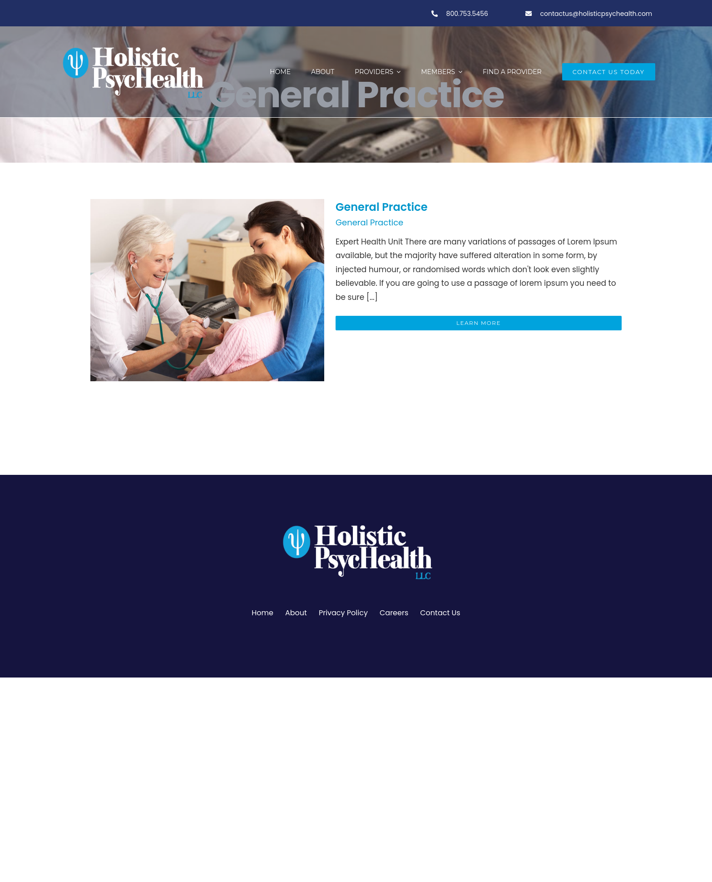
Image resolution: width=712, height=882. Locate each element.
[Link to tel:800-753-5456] (434, 13)
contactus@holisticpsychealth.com (596, 13)
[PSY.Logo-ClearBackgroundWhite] (356, 521)
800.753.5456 (466, 13)
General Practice (382, 206)
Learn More (478, 322)
